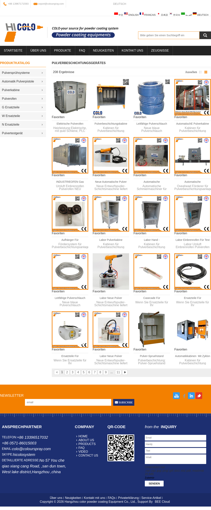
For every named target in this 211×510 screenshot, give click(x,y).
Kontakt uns (132, 50)
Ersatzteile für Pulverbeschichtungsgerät (69, 356)
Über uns (56, 497)
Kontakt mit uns (94, 497)
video (83, 451)
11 (118, 372)
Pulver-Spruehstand (152, 356)
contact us (88, 455)
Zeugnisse (160, 50)
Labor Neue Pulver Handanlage (111, 298)
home (83, 436)
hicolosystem (24, 454)
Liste (200, 72)
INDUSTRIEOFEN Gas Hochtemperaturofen (70, 182)
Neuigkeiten (103, 50)
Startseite (13, 50)
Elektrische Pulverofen (70, 123)
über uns (38, 50)
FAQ (82, 50)
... (111, 372)
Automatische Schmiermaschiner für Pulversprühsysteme (151, 182)
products (87, 444)
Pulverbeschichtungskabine (111, 123)
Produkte (62, 50)
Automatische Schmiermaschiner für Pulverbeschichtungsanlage (192, 182)
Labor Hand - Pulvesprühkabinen (151, 240)
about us (86, 440)
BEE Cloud (162, 501)
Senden (154, 483)
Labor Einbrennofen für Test (192, 239)
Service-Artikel (151, 497)
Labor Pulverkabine (111, 239)
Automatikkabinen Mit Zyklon (192, 356)
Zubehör (149, 477)
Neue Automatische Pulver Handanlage (111, 182)
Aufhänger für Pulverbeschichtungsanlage (70, 240)
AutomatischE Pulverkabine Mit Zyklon (192, 124)
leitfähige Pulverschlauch (151, 123)
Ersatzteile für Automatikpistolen (192, 298)
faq (81, 447)
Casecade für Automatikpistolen (151, 298)
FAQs (111, 497)
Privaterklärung (128, 497)
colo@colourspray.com (31, 449)
